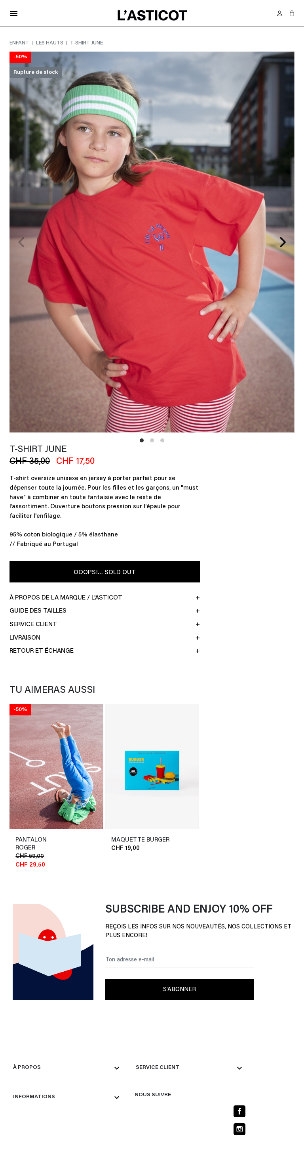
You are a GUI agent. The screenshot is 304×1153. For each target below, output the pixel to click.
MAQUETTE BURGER (140, 842)
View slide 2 (152, 440)
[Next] (282, 242)
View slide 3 (162, 440)
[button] (292, 13)
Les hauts (50, 43)
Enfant (20, 43)
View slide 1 (142, 440)
